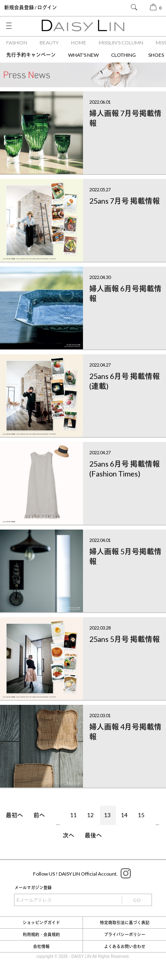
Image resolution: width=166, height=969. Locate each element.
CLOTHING (123, 55)
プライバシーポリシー (124, 934)
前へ (39, 814)
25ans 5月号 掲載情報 (124, 639)
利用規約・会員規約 (41, 934)
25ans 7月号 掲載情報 (124, 200)
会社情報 (41, 946)
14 (124, 814)
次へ (68, 835)
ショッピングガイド (41, 922)
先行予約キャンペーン (31, 55)
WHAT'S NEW (83, 55)
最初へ (14, 814)
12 (90, 814)
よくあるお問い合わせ (124, 946)
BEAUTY (49, 43)
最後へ (93, 835)
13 (107, 814)
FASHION (16, 43)
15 (141, 814)
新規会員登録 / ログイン (30, 8)
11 (73, 814)
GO (137, 900)
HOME (78, 43)
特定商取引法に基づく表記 (124, 922)
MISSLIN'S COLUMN (121, 43)
